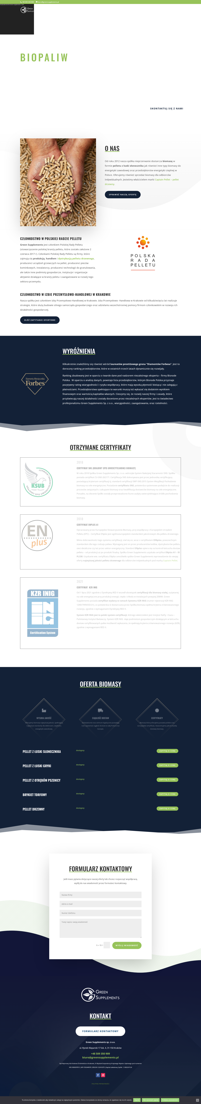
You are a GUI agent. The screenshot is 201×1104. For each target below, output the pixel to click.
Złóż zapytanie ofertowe (40, 320)
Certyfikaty (147, 10)
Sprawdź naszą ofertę (123, 194)
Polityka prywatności (170, 1100)
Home (122, 10)
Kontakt (175, 10)
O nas (133, 10)
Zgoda (136, 1100)
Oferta (162, 10)
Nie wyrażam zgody (150, 1100)
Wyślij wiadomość (127, 945)
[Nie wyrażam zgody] (197, 1100)
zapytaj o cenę (167, 751)
